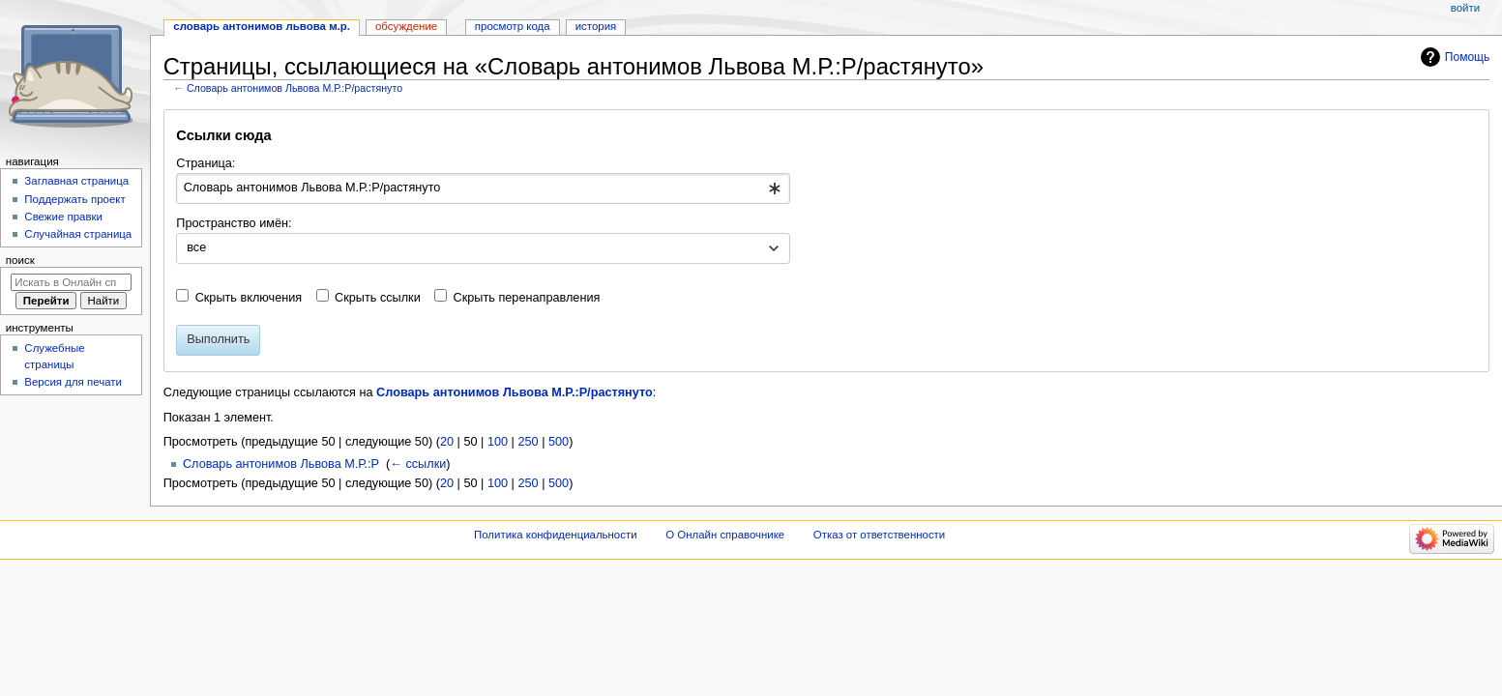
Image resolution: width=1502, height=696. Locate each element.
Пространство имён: (233, 223)
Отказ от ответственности (879, 534)
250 (527, 442)
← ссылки (418, 464)
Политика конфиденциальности (555, 534)
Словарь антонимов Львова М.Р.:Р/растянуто (294, 88)
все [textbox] (196, 247)
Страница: (205, 163)
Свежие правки (63, 216)
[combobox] (483, 188)
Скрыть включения (249, 297)
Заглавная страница (76, 181)
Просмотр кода (512, 26)
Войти (1465, 8)
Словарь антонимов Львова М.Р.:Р (281, 464)
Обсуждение (406, 26)
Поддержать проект (74, 199)
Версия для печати (73, 382)
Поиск (20, 260)
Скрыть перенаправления (527, 297)
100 (497, 442)
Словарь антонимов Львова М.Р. (261, 26)
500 (558, 442)
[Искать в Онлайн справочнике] (71, 282)
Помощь (1467, 57)
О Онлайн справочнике (724, 534)
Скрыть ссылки (378, 297)
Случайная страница (78, 234)
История (596, 26)
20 (447, 442)
